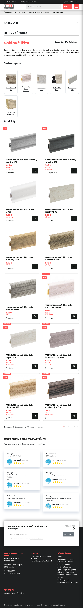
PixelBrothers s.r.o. (58, 605)
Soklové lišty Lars (41, 82)
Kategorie (11, 23)
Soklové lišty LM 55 (11, 82)
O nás (59, 557)
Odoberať (68, 534)
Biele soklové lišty (72, 82)
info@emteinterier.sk (44, 561)
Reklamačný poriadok (65, 572)
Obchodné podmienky (65, 559)
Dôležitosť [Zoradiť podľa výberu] (73, 42)
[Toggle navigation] (76, 6)
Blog (77, 2)
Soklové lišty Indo (57, 82)
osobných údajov (36, 539)
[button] (67, 6)
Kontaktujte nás (63, 580)
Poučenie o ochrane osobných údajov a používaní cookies (65, 564)
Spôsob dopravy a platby (66, 569)
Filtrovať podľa (15, 33)
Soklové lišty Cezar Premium (26, 82)
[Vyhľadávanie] (41, 6)
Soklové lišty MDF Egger (11, 106)
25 (74, 426)
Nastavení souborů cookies (67, 582)
